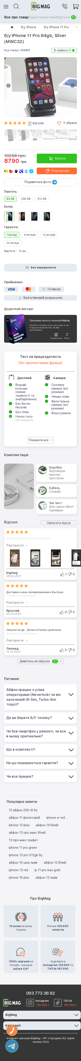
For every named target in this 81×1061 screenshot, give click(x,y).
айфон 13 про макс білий (27, 832)
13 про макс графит (23, 840)
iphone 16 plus (19, 877)
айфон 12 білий (55, 862)
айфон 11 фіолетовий (24, 817)
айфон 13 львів (46, 877)
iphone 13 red (18, 870)
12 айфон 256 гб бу (23, 810)
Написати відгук (59, 523)
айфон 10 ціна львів (23, 862)
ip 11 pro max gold (47, 870)
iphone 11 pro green (23, 847)
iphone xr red (55, 817)
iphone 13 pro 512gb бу (26, 855)
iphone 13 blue (19, 825)
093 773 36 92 (40, 993)
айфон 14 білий (47, 825)
